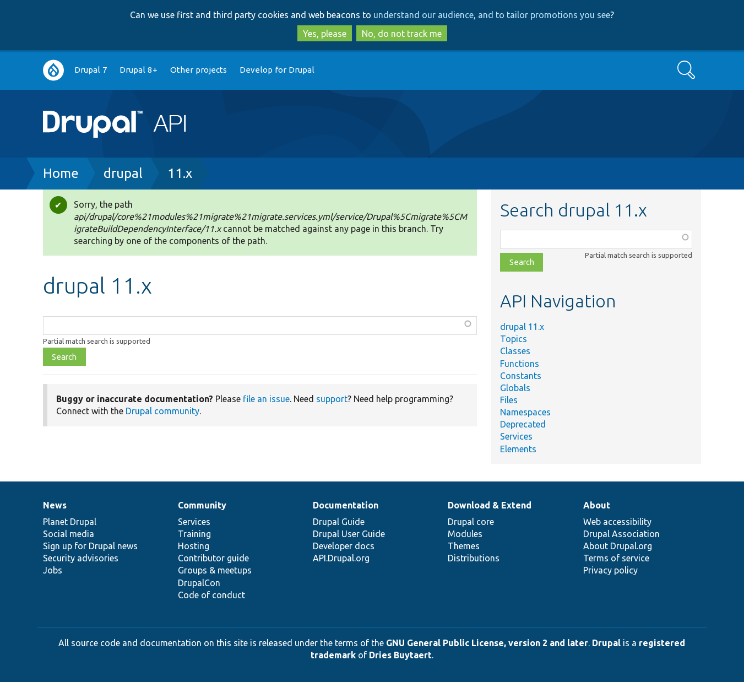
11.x (179, 173)
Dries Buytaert (400, 655)
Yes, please (324, 34)
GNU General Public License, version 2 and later (487, 643)
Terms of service (616, 558)
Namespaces (525, 412)
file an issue (266, 399)
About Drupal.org (617, 546)
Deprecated (523, 424)
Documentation (345, 505)
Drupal (606, 643)
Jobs (52, 570)
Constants (520, 376)
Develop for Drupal (277, 69)
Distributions (473, 558)
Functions (519, 364)
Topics (513, 339)
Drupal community (162, 411)
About (596, 505)
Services (516, 436)
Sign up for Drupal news (90, 546)
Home (61, 173)
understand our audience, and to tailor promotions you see (491, 15)
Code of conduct (211, 595)
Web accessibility (617, 522)
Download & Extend (489, 505)
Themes (464, 546)
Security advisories (80, 558)
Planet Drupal (69, 522)
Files (509, 400)
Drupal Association (621, 534)
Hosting (193, 546)
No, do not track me (402, 34)
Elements (518, 449)
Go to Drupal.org (53, 70)
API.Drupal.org (341, 558)
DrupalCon (199, 583)
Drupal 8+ (139, 69)
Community (202, 505)
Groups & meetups (215, 570)
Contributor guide (213, 558)
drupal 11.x (522, 327)
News (55, 505)
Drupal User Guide (349, 534)
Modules (465, 534)
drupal (123, 173)
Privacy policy (610, 570)
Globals (515, 388)
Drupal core (471, 522)
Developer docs (343, 546)
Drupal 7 (90, 69)
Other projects (198, 69)
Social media (68, 534)
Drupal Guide (339, 522)
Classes (515, 351)
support (331, 399)
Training (194, 534)
